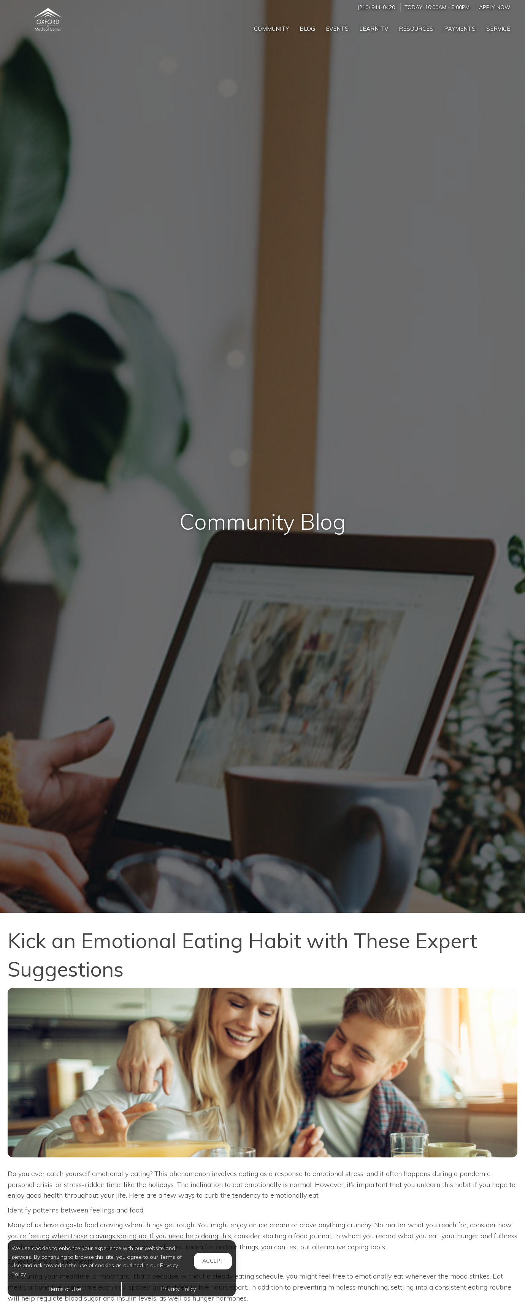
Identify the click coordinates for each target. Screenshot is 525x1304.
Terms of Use (64, 1289)
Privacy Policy (178, 1289)
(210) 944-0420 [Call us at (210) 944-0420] (376, 7)
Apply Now (494, 7)
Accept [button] (213, 1260)
